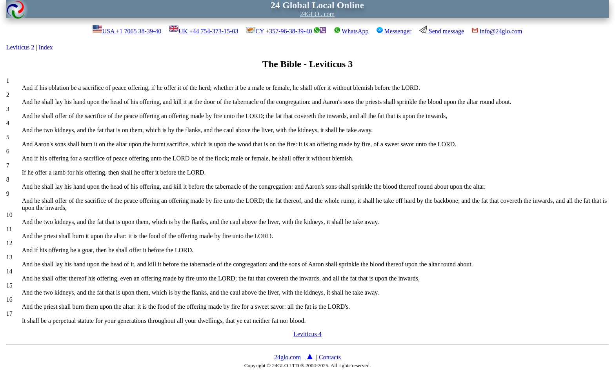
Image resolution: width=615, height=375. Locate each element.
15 (9, 285)
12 (9, 243)
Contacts (330, 357)
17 (9, 313)
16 (9, 299)
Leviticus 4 (307, 334)
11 (9, 229)
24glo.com (287, 357)
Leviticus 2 (20, 47)
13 (9, 257)
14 (9, 271)
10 (9, 214)
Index (45, 47)
